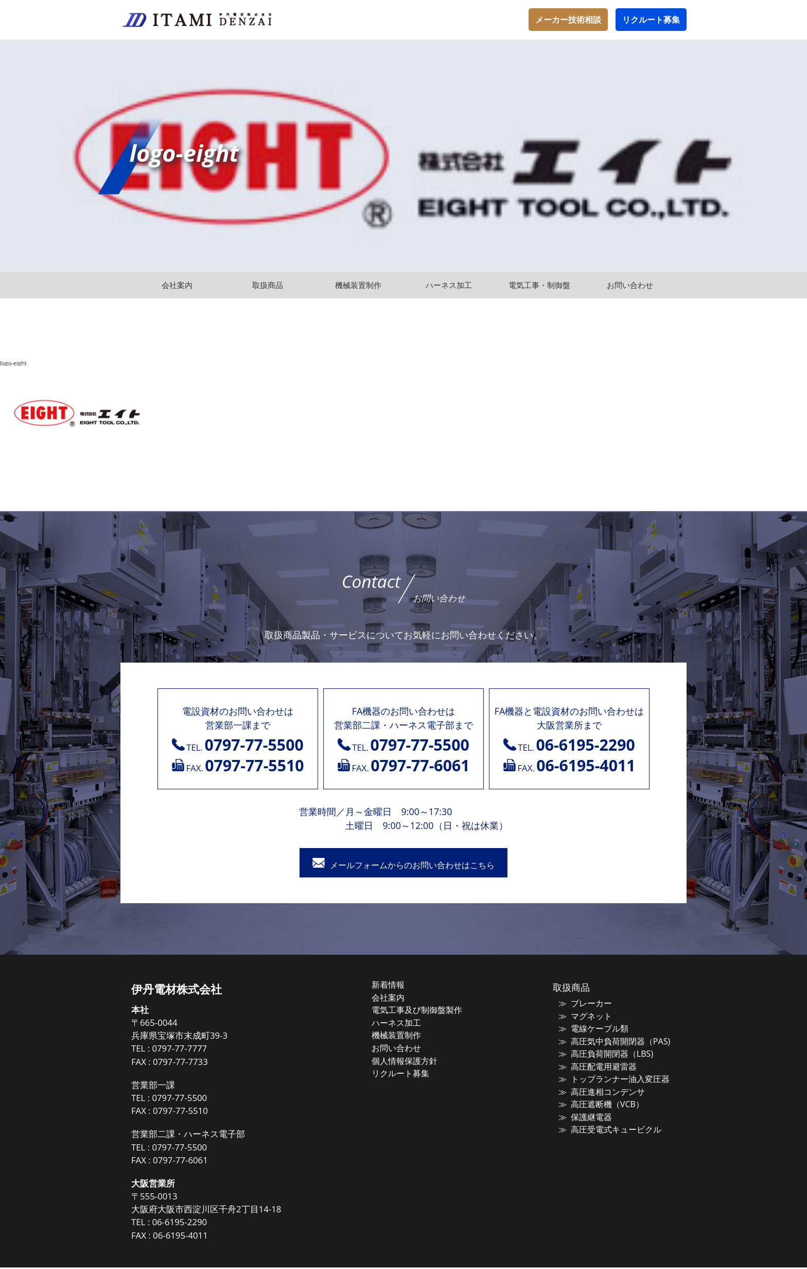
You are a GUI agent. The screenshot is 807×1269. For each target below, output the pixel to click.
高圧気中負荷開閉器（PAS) (611, 1041)
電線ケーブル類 (592, 1029)
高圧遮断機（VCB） (599, 1101)
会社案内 (399, 998)
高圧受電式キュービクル (607, 1126)
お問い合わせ (407, 1046)
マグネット (584, 1016)
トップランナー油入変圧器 (611, 1077)
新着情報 (399, 986)
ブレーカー (584, 1005)
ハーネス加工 (407, 1022)
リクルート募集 (651, 19)
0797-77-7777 (197, 1050)
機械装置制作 (407, 1034)
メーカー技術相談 (568, 19)
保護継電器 (584, 1113)
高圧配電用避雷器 (596, 1065)
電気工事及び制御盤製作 (426, 1010)
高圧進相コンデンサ (600, 1089)
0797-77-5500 (197, 1099)
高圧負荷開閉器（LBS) (603, 1053)
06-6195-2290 (197, 1224)
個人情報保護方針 (415, 1059)
